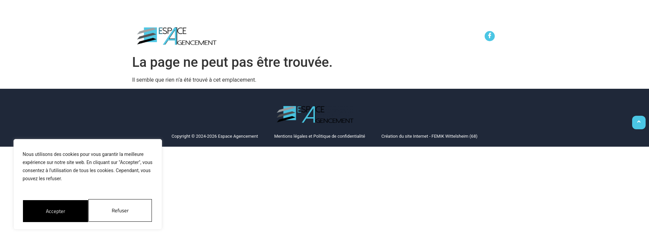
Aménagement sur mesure (294, 38)
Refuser (54, 210)
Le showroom (411, 38)
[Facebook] (490, 36)
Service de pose (363, 38)
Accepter (120, 210)
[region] (87, 186)
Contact (449, 38)
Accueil (238, 38)
